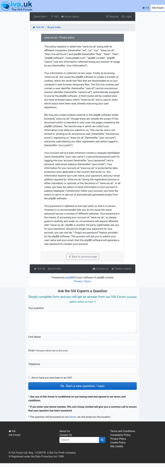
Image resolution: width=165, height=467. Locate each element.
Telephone (34, 364)
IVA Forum (158, 7)
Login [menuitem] (126, 16)
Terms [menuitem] (87, 281)
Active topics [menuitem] (70, 16)
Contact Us (65, 434)
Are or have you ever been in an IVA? (51, 377)
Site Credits (116, 446)
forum (72, 416)
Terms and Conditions (122, 431)
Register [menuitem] (112, 16)
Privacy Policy (118, 438)
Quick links (40, 16)
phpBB (69, 277)
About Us (64, 431)
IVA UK (39, 268)
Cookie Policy (117, 442)
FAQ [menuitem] (54, 16)
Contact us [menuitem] (100, 268)
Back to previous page (82, 256)
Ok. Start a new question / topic (82, 386)
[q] (79, 440)
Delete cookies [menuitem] (121, 268)
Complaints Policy (120, 434)
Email (47, 350)
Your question (36, 308)
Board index (54, 268)
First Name (34, 336)
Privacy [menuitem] (78, 281)
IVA (145, 7)
